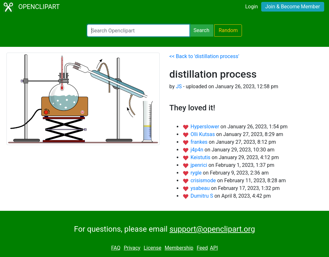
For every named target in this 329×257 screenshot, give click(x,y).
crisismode (204, 180)
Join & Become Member (292, 7)
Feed (202, 248)
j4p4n (198, 150)
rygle (197, 173)
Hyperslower (205, 127)
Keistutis (201, 157)
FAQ (115, 248)
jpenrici (200, 165)
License (152, 248)
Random (228, 30)
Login (251, 7)
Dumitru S (202, 196)
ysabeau (201, 188)
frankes (200, 142)
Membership (178, 248)
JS (179, 86)
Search (201, 30)
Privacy (132, 248)
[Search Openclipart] (138, 30)
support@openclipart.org (212, 229)
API (214, 248)
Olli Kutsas (203, 134)
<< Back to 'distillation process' (204, 56)
